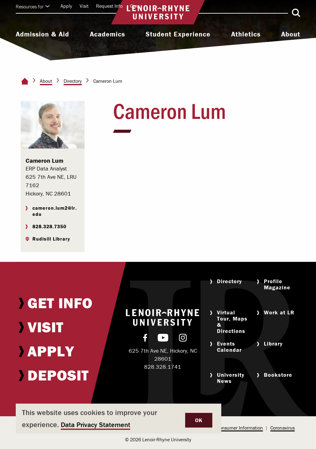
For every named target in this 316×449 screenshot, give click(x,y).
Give (134, 6)
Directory (73, 81)
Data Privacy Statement (95, 425)
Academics (107, 34)
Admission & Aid (42, 34)
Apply (66, 6)
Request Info (109, 6)
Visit (84, 6)
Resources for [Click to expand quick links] (33, 6)
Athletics (245, 34)
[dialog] (118, 419)
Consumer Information (240, 428)
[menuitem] (42, 35)
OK (198, 420)
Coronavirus (282, 428)
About (290, 34)
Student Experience (178, 34)
